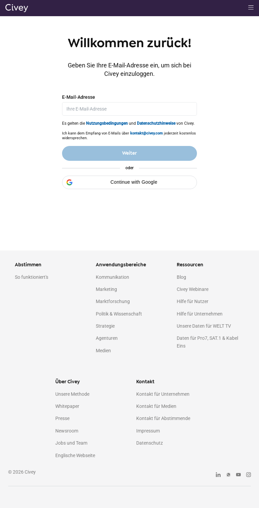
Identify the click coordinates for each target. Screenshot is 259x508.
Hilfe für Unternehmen (200, 314)
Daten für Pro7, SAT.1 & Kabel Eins (207, 341)
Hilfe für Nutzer (192, 301)
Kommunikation (112, 277)
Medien (103, 350)
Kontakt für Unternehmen (163, 394)
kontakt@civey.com (146, 133)
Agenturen (107, 338)
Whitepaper (67, 406)
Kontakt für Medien (156, 406)
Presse (62, 418)
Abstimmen (28, 265)
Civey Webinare (192, 289)
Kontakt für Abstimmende (163, 418)
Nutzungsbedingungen (107, 123)
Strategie (105, 326)
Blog (181, 277)
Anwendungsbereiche (121, 265)
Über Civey (67, 382)
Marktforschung (113, 301)
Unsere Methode (72, 394)
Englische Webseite (75, 455)
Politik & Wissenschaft (119, 314)
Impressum (148, 431)
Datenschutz (149, 443)
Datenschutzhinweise (156, 123)
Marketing (106, 289)
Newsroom (66, 431)
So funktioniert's (31, 277)
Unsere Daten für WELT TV (204, 326)
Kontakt (145, 382)
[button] (129, 182)
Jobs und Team (71, 443)
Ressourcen (190, 265)
